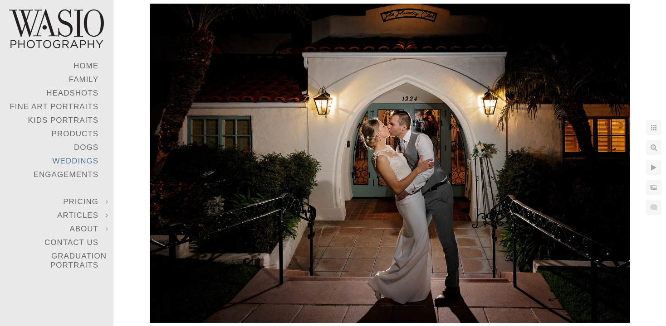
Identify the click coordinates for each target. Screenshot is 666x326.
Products (75, 133)
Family (83, 79)
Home (85, 66)
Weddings (76, 161)
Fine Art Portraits (54, 106)
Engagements (66, 174)
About (83, 229)
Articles (77, 215)
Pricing (80, 201)
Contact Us (71, 242)
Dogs (86, 147)
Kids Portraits (63, 120)
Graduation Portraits (78, 260)
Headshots (72, 93)
